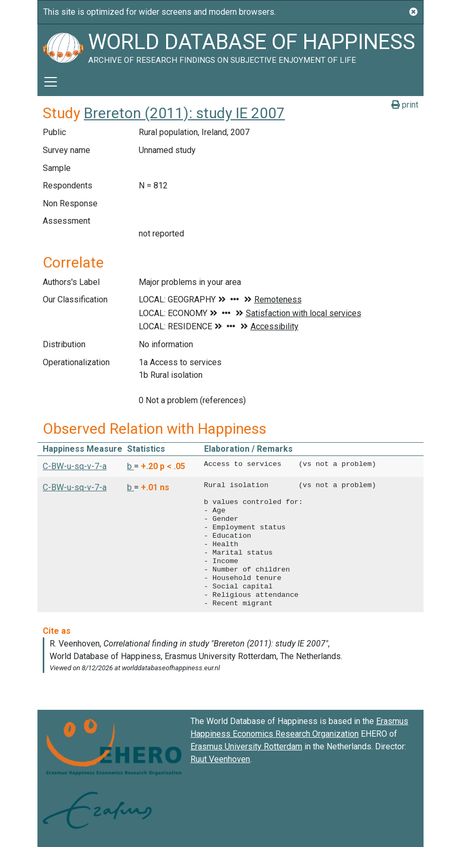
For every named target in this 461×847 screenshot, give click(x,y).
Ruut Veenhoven (220, 759)
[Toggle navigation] (51, 82)
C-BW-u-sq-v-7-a (75, 466)
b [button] (130, 466)
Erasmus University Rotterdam (246, 746)
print (404, 105)
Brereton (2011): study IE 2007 (184, 113)
